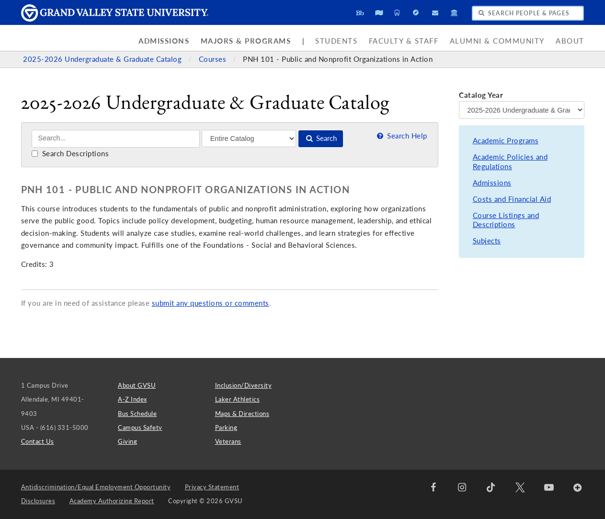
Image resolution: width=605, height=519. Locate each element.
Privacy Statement (212, 487)
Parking (226, 427)
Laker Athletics (237, 399)
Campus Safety (140, 427)
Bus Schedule (137, 413)
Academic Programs (506, 141)
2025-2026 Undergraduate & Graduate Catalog (103, 59)
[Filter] (249, 138)
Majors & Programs (246, 41)
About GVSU (137, 385)
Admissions (163, 41)
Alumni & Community (497, 41)
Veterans (228, 441)
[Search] (116, 139)
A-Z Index (132, 399)
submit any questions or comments (210, 303)
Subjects (487, 241)
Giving (127, 441)
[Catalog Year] (521, 109)
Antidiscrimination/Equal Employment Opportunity (96, 487)
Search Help (401, 136)
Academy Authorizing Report (111, 501)
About (570, 41)
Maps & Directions (242, 413)
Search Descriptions (70, 154)
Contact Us (37, 441)
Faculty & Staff (404, 41)
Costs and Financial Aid (512, 199)
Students (336, 41)
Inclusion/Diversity (243, 385)
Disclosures (38, 501)
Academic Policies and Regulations (510, 162)
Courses (213, 59)
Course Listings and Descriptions (506, 220)
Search (321, 138)
